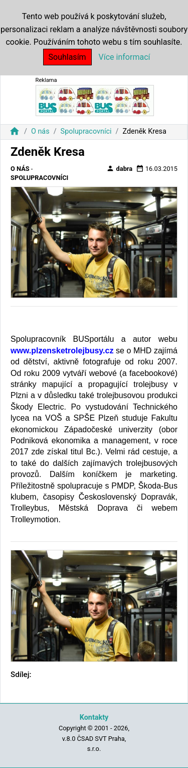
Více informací (124, 57)
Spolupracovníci (86, 131)
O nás (40, 131)
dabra (119, 168)
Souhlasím (67, 57)
